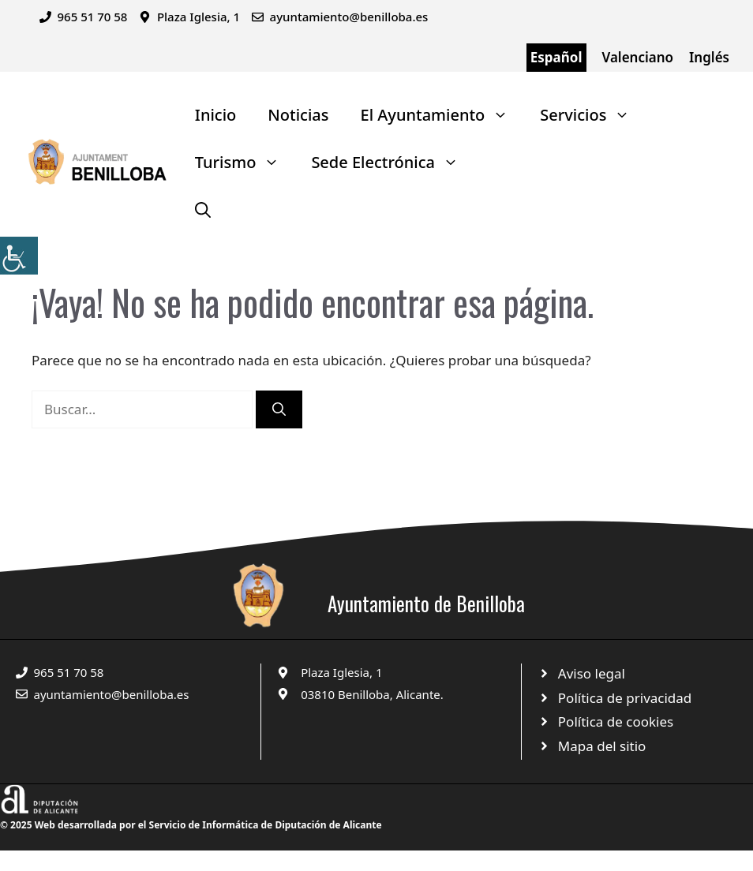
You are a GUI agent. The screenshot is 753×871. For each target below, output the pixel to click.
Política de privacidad (624, 698)
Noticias (298, 114)
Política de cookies (615, 721)
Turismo (245, 162)
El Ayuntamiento (443, 115)
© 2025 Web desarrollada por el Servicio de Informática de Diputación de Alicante (191, 825)
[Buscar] (279, 409)
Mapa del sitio (602, 746)
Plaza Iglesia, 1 (341, 672)
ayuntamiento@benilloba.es (349, 16)
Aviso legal (591, 673)
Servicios (593, 115)
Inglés (709, 57)
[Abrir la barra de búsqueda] (203, 210)
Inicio (215, 114)
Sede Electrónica (392, 162)
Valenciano (638, 57)
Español (556, 57)
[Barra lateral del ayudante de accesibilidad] (19, 256)
